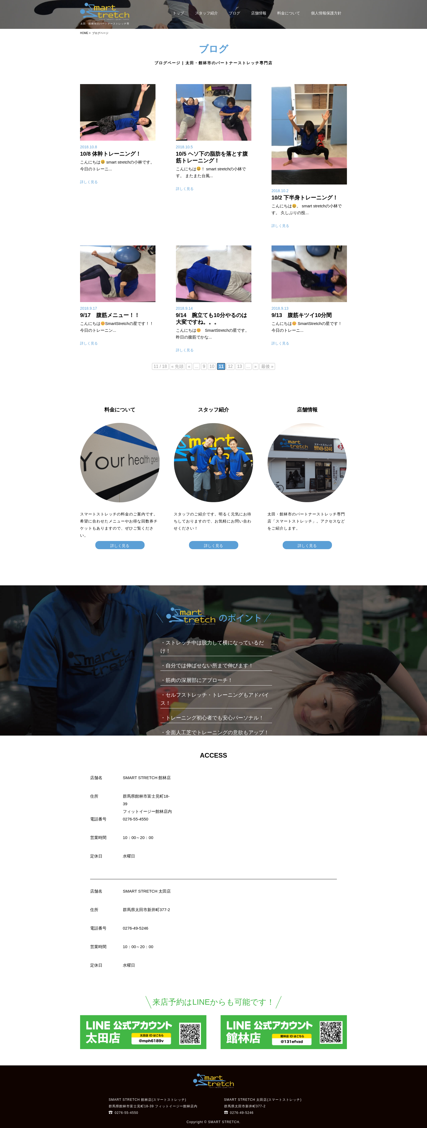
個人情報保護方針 (326, 13)
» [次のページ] (255, 366)
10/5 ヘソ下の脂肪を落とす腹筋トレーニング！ (212, 157)
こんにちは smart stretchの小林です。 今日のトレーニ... (117, 165)
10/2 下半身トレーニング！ (305, 198)
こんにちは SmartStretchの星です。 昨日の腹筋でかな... (212, 333)
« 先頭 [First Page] (177, 366)
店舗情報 (258, 13)
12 (230, 366)
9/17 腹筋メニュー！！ (110, 315)
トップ (178, 13)
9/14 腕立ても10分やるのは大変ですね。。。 (211, 318)
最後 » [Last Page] (267, 366)
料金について (288, 13)
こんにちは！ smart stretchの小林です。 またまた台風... (211, 172)
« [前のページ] (189, 366)
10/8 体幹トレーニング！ (110, 154)
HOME (84, 33)
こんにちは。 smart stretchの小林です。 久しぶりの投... (307, 209)
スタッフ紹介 (206, 13)
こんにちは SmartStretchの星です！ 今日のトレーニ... (307, 327)
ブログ (234, 13)
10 (211, 366)
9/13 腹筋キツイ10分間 (302, 315)
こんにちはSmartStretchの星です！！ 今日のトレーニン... (117, 327)
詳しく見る (89, 182)
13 (239, 366)
